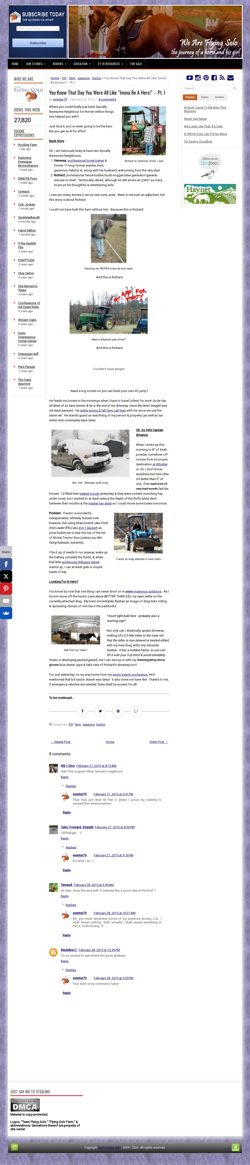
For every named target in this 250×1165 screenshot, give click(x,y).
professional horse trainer (86, 160)
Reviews (61, 62)
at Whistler (160, 464)
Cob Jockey (26, 204)
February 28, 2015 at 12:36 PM (99, 950)
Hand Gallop (27, 230)
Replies (71, 786)
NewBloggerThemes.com (181, 1159)
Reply (65, 777)
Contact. (24, 191)
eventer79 (60, 99)
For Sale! (136, 64)
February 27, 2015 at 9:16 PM (113, 855)
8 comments (107, 99)
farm (72, 78)
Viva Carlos (26, 273)
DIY (64, 78)
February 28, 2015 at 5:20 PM (113, 978)
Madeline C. (69, 950)
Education (84, 62)
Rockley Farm (27, 145)
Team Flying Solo (109, 1147)
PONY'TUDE (26, 260)
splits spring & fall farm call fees (103, 410)
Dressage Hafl (28, 354)
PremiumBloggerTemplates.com (140, 1159)
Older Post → (158, 742)
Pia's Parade (26, 367)
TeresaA (66, 885)
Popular (190, 97)
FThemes (72, 1159)
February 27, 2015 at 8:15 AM (96, 766)
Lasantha (111, 1159)
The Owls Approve (24, 382)
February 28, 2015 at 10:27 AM (114, 913)
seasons (84, 78)
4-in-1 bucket (87, 528)
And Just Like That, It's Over (203, 126)
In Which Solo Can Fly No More (205, 134)
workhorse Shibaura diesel (80, 562)
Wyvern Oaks (27, 320)
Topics (204, 97)
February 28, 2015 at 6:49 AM (94, 885)
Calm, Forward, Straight (77, 827)
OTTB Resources (112, 62)
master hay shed (100, 503)
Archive (219, 97)
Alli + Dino (68, 766)
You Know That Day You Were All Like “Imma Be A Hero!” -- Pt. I (107, 92)
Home (15, 64)
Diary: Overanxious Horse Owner (27, 337)
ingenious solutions (143, 591)
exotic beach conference (130, 674)
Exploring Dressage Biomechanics (28, 162)
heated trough (89, 493)
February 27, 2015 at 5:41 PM (113, 794)
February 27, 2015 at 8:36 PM (115, 827)
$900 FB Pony (27, 178)
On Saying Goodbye (198, 141)
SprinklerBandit (29, 217)
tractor (96, 78)
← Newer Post (61, 742)
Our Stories (37, 62)
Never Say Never (195, 119)
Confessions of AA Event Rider (29, 305)
